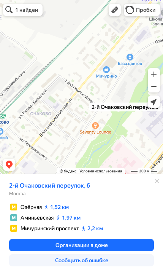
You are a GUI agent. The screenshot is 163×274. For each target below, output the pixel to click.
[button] (115, 10)
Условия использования (100, 171)
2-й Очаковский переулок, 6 (49, 185)
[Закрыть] (157, 181)
